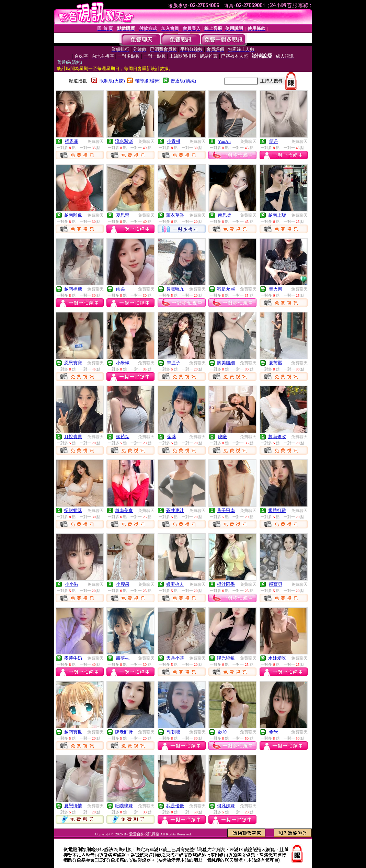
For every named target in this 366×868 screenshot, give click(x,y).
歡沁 (222, 731)
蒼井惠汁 (175, 510)
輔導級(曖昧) (148, 80)
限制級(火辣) (112, 80)
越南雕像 (73, 215)
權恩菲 (71, 141)
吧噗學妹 (124, 805)
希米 (273, 731)
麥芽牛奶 (73, 658)
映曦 (222, 436)
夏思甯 (122, 215)
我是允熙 (226, 289)
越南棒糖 (73, 289)
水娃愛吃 (277, 658)
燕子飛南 (226, 510)
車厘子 (173, 362)
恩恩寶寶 (73, 362)
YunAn (224, 141)
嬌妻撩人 (175, 584)
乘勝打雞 (277, 510)
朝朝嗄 (173, 731)
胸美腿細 (226, 362)
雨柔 (120, 289)
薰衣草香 (175, 215)
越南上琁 (277, 215)
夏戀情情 (73, 805)
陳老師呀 (124, 731)
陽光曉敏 (226, 658)
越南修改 (277, 436)
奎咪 (171, 436)
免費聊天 (95, 141)
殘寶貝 (275, 584)
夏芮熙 (275, 362)
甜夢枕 (122, 658)
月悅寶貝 (73, 436)
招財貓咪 (73, 510)
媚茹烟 (122, 436)
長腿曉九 (175, 289)
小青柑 (173, 141)
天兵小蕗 (175, 658)
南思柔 (224, 215)
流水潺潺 (124, 141)
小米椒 (122, 362)
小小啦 (71, 584)
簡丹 (273, 141)
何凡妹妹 (226, 805)
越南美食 (124, 510)
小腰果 (122, 584)
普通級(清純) (183, 80)
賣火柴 (275, 289)
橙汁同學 (226, 584)
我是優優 (175, 805)
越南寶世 (73, 731)
